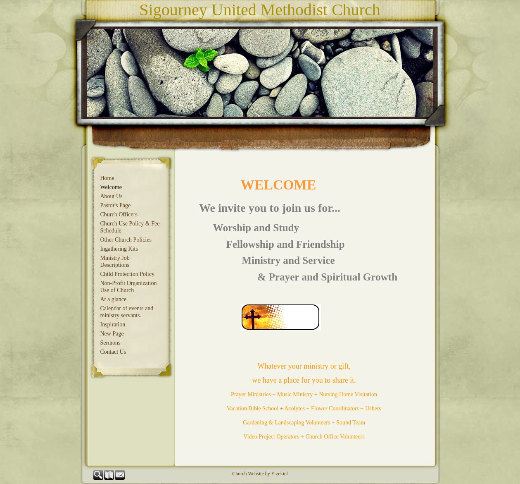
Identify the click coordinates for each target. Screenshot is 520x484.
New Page (112, 334)
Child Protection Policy (127, 274)
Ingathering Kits (119, 249)
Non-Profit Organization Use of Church (128, 286)
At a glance (113, 299)
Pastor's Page (115, 205)
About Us (111, 196)
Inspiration (113, 324)
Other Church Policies (126, 240)
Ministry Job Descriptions (115, 261)
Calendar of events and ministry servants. (127, 312)
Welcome (111, 187)
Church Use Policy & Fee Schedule (130, 227)
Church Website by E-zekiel (259, 474)
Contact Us (113, 352)
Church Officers (119, 214)
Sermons (110, 343)
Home (107, 178)
